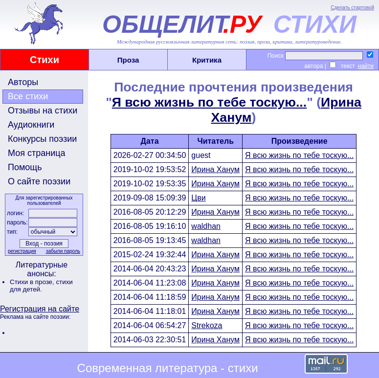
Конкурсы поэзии (42, 139)
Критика (207, 60)
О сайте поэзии (39, 181)
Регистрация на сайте (39, 309)
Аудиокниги (31, 125)
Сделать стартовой (352, 7)
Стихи (44, 59)
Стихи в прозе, (33, 282)
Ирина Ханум (215, 169)
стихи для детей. (41, 285)
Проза (128, 60)
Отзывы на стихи (42, 110)
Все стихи (28, 96)
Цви (198, 198)
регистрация (22, 251)
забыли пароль (63, 251)
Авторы (23, 82)
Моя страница (37, 153)
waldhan (206, 226)
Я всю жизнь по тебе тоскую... (209, 102)
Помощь (25, 167)
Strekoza (206, 325)
